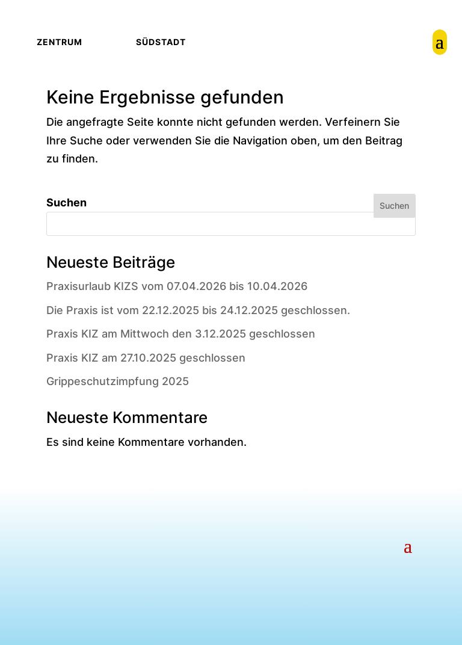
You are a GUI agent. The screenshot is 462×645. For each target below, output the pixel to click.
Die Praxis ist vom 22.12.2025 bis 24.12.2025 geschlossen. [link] (198, 310)
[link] (440, 42)
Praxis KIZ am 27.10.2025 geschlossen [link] (145, 357)
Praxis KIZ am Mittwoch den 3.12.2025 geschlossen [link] (180, 333)
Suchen (66, 202)
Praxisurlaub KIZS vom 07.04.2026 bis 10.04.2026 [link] (176, 286)
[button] (408, 544)
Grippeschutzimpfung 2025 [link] (117, 381)
